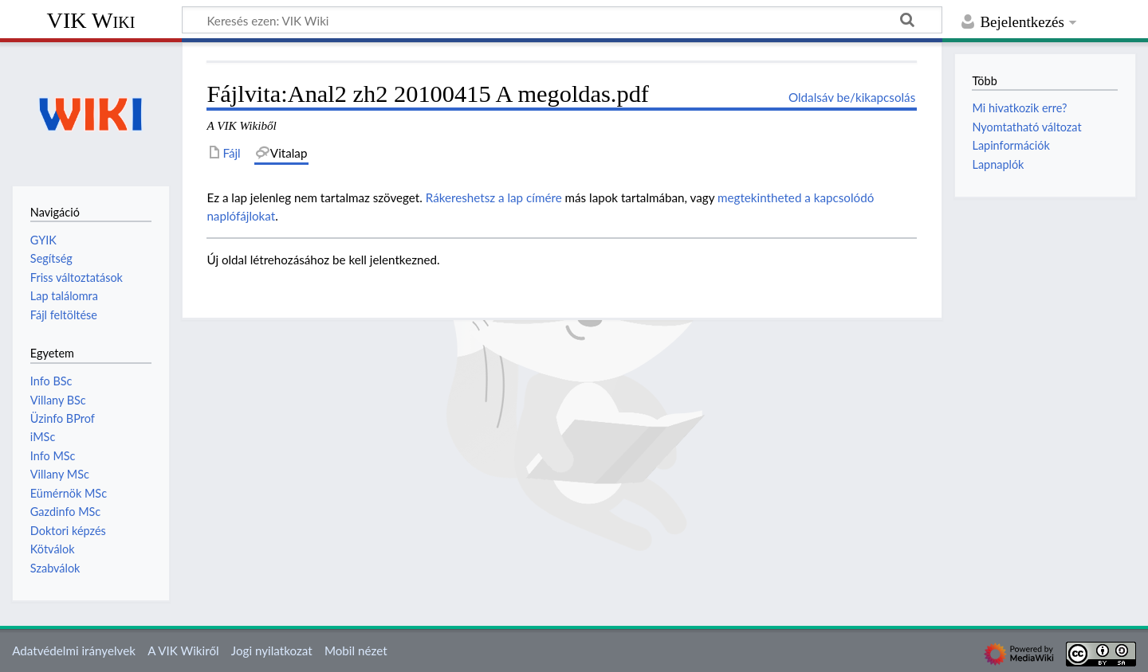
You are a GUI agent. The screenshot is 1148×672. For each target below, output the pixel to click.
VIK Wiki (91, 20)
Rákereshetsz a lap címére (494, 197)
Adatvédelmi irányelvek (74, 650)
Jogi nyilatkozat (272, 650)
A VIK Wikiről (182, 650)
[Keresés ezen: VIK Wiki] (562, 20)
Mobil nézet (355, 650)
